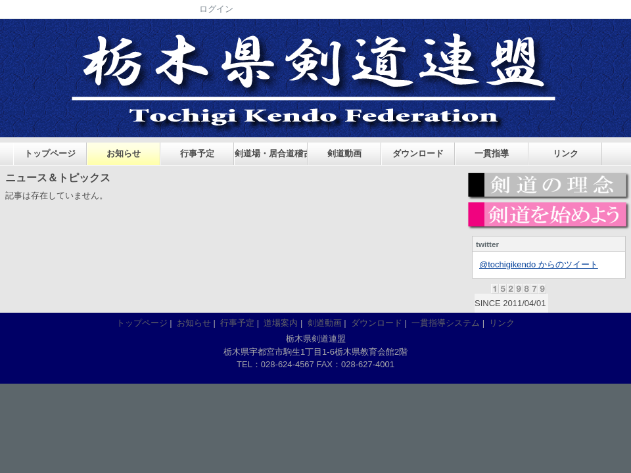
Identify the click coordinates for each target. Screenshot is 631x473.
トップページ (50, 153)
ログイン (216, 9)
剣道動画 (344, 153)
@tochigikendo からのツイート (538, 264)
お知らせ (123, 153)
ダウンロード (418, 153)
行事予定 (197, 153)
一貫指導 (492, 153)
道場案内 (281, 323)
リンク (565, 153)
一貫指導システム (445, 323)
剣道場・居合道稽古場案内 (271, 153)
